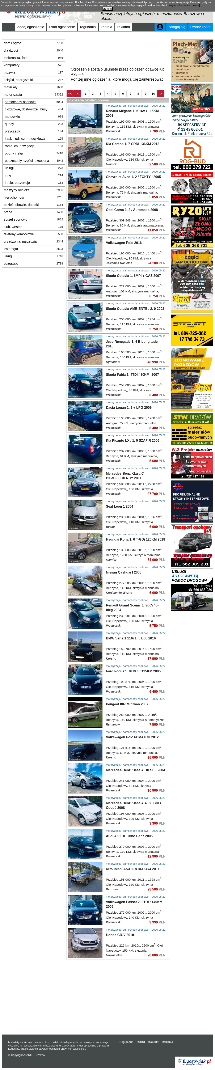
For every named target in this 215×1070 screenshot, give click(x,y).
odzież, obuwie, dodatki (33, 205)
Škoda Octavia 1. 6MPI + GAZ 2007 (133, 276)
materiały (33, 87)
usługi (34, 168)
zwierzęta (33, 249)
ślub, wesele (33, 227)
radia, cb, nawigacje (34, 146)
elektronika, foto (33, 58)
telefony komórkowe (33, 234)
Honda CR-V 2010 (120, 935)
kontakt (106, 27)
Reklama (167, 1042)
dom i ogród (33, 43)
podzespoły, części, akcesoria (34, 160)
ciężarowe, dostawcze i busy (34, 109)
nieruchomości (33, 197)
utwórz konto (200, 27)
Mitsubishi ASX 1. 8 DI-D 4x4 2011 (133, 869)
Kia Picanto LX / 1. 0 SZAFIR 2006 (132, 440)
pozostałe (33, 263)
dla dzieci (33, 50)
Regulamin (126, 1042)
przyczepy (34, 131)
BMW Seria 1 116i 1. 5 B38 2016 (131, 638)
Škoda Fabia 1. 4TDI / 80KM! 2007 (132, 374)
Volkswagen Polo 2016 (124, 243)
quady (34, 124)
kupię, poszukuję (34, 183)
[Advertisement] (118, 49)
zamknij (107, 8)
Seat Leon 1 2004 (119, 506)
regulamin (88, 27)
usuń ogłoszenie (62, 27)
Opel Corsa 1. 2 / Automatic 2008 (132, 210)
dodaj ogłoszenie (30, 27)
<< (70, 93)
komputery (33, 65)
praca (33, 212)
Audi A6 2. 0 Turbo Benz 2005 (129, 836)
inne (34, 175)
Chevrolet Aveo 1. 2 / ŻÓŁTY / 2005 (133, 177)
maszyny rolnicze (33, 190)
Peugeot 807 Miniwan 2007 (127, 704)
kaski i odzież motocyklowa (34, 138)
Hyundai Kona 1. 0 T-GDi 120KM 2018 (135, 539)
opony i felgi (34, 153)
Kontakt (153, 1042)
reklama (123, 27)
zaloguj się (176, 27)
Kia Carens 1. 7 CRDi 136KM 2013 (132, 144)
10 (153, 93)
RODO (141, 1042)
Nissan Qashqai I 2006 (124, 572)
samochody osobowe (34, 102)
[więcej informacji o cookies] (184, 5)
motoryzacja (33, 94)
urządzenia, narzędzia (33, 241)
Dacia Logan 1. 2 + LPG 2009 (129, 407)
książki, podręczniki (33, 80)
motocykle (34, 116)
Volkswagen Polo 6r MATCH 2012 (132, 737)
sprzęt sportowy (33, 219)
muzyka (33, 72)
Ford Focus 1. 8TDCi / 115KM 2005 (133, 671)
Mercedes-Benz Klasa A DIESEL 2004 (135, 770)
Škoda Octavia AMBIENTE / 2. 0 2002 (135, 308)
